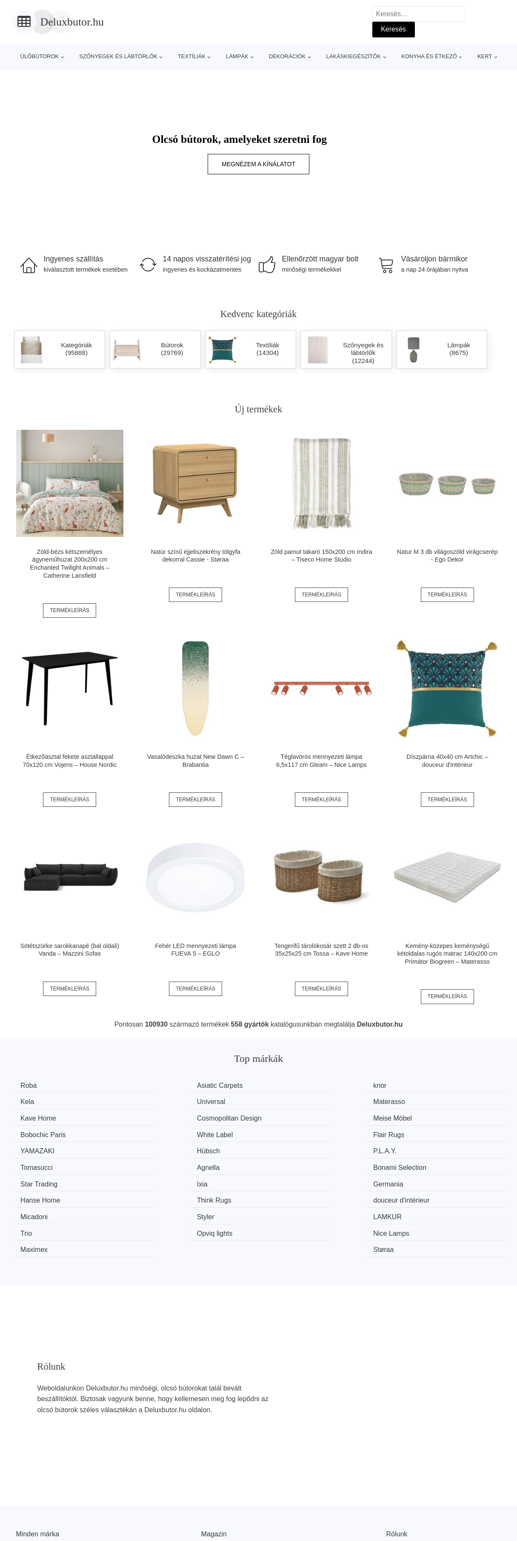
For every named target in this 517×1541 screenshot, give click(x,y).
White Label (294, 1117)
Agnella (34, 1149)
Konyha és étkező (429, 56)
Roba (31, 1085)
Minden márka (37, 1480)
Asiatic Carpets (172, 1085)
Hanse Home (169, 1165)
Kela (409, 1085)
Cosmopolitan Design (435, 1101)
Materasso (165, 1101)
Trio (408, 1181)
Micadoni (36, 1181)
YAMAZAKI (40, 1133)
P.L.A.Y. (287, 1133)
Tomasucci (419, 1133)
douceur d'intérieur (431, 1165)
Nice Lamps (167, 1197)
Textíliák (192, 56)
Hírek (24, 1500)
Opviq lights (40, 1197)
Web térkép (218, 1500)
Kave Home (293, 1101)
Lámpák (237, 56)
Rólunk (397, 1480)
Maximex (289, 1197)
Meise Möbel (42, 1117)
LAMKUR (290, 1181)
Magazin (214, 1480)
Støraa (413, 1197)
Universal (37, 1101)
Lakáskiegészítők (353, 56)
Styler (157, 1181)
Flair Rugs (418, 1117)
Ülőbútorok (39, 56)
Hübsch (160, 1133)
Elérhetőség (404, 1500)
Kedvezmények (39, 1520)
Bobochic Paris (171, 1117)
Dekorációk (287, 56)
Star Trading (294, 1149)
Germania (37, 1165)
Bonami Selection (175, 1149)
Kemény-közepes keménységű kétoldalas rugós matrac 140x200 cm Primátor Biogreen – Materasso (447, 953)
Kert (484, 56)
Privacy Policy (222, 1520)
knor (282, 1085)
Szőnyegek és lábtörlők (118, 56)
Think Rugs (293, 1165)
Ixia (408, 1149)
